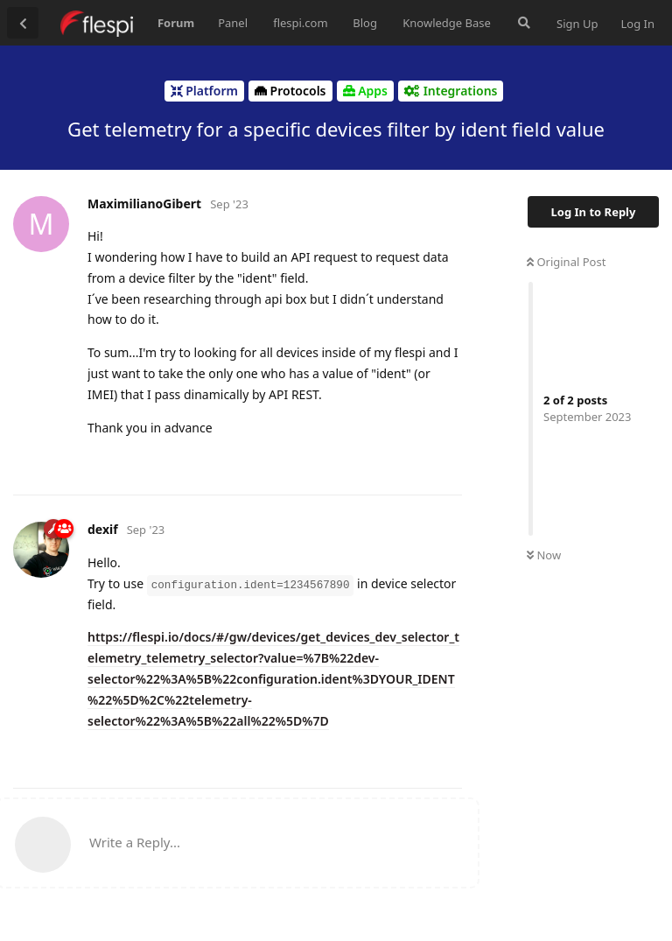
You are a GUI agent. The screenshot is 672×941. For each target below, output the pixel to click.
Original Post (566, 262)
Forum (176, 23)
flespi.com (300, 23)
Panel (233, 23)
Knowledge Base (446, 23)
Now (544, 555)
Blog (365, 23)
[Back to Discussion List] (22, 23)
